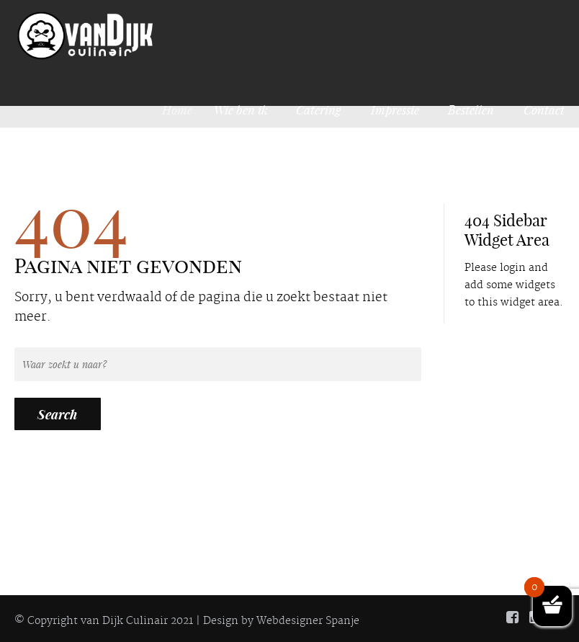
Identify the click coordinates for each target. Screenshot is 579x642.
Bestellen (471, 109)
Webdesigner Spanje (307, 621)
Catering (318, 109)
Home (182, 109)
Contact (544, 109)
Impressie (395, 109)
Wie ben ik (243, 109)
